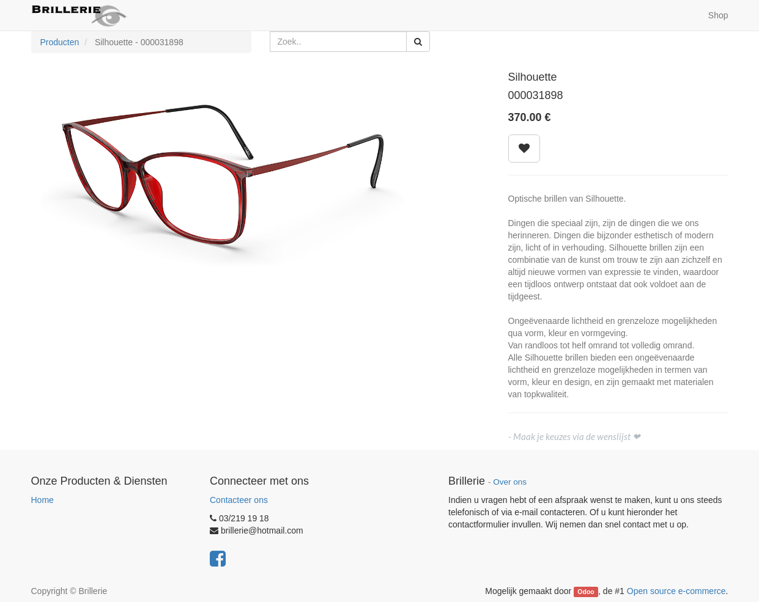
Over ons (510, 481)
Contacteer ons (239, 500)
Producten (60, 42)
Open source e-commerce (676, 591)
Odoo (585, 591)
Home (42, 500)
